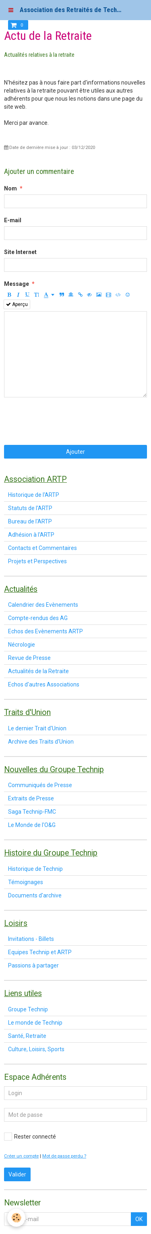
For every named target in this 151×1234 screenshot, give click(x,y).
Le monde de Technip (35, 1022)
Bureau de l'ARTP (30, 521)
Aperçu (17, 304)
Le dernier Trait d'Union (37, 728)
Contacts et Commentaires (42, 548)
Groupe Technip (28, 1009)
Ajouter (75, 452)
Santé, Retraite (27, 1036)
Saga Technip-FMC (32, 811)
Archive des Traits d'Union (41, 741)
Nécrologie (21, 644)
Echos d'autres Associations (43, 684)
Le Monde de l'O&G (32, 825)
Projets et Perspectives (37, 561)
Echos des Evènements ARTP (45, 631)
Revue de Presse (29, 658)
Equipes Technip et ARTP (40, 952)
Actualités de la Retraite (38, 671)
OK (139, 1219)
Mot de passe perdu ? (64, 1156)
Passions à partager (33, 965)
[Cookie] (16, 1218)
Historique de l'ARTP (33, 495)
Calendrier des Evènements (43, 604)
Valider (17, 1174)
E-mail (12, 220)
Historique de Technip (35, 869)
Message (16, 284)
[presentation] (65, 421)
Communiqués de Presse (40, 785)
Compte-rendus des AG (38, 618)
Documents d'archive (35, 895)
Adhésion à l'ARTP (31, 534)
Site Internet (20, 252)
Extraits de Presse (31, 798)
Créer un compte (21, 1156)
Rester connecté (30, 1137)
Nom (10, 188)
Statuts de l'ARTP (30, 508)
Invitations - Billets (31, 939)
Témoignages (25, 882)
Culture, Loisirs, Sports (36, 1049)
